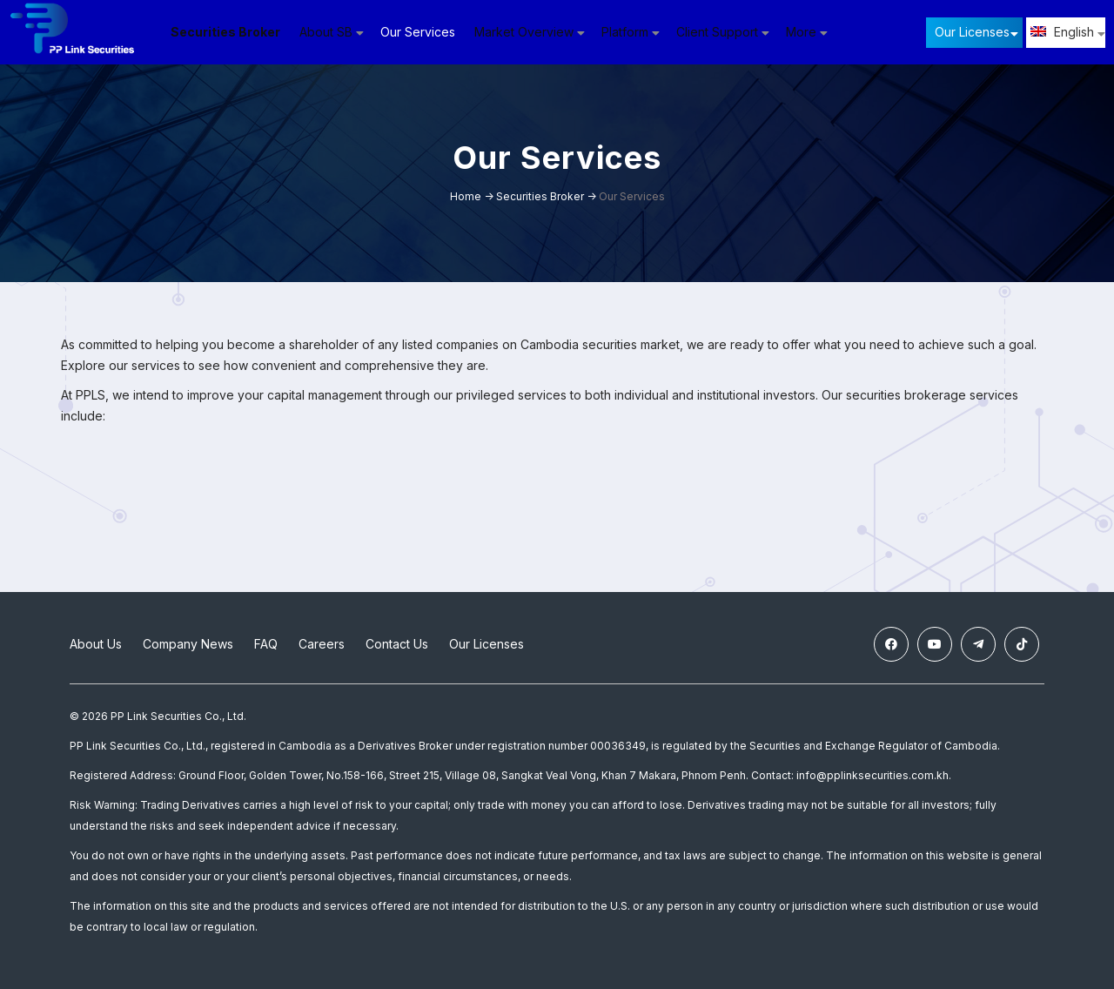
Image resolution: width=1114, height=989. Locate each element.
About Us (96, 643)
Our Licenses (972, 31)
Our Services (418, 31)
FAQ (266, 643)
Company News (188, 643)
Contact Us (397, 643)
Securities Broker (226, 31)
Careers (322, 643)
